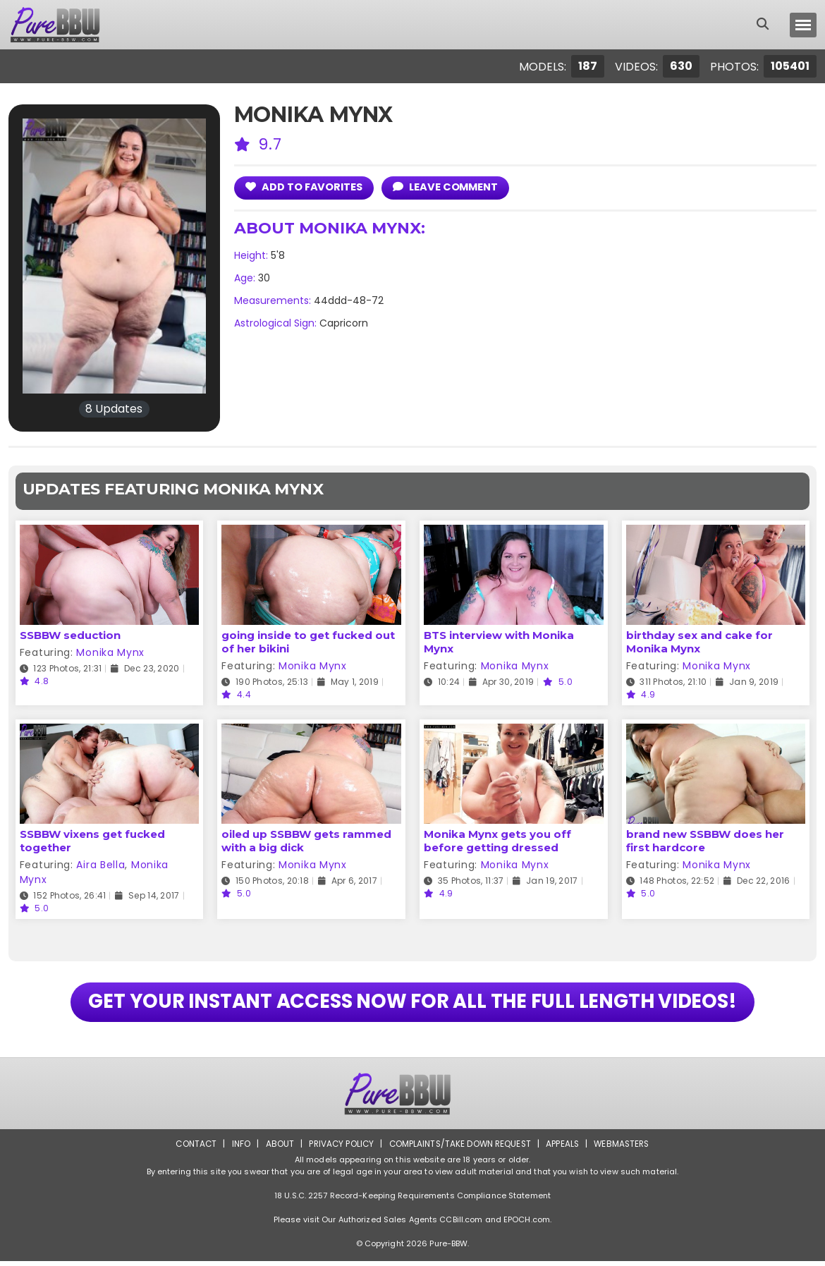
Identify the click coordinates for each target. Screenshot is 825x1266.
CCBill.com (460, 1224)
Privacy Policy (338, 1149)
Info (237, 1149)
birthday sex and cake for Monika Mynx (699, 641)
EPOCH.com (526, 1224)
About (276, 1149)
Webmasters (625, 1149)
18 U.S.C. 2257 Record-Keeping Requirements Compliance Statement (412, 1200)
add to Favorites (305, 186)
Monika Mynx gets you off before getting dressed (497, 840)
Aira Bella (100, 865)
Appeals (565, 1149)
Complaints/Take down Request (459, 1149)
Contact (192, 1149)
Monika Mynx (110, 652)
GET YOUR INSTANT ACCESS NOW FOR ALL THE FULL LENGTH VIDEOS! (413, 1004)
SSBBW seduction (70, 635)
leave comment (449, 186)
